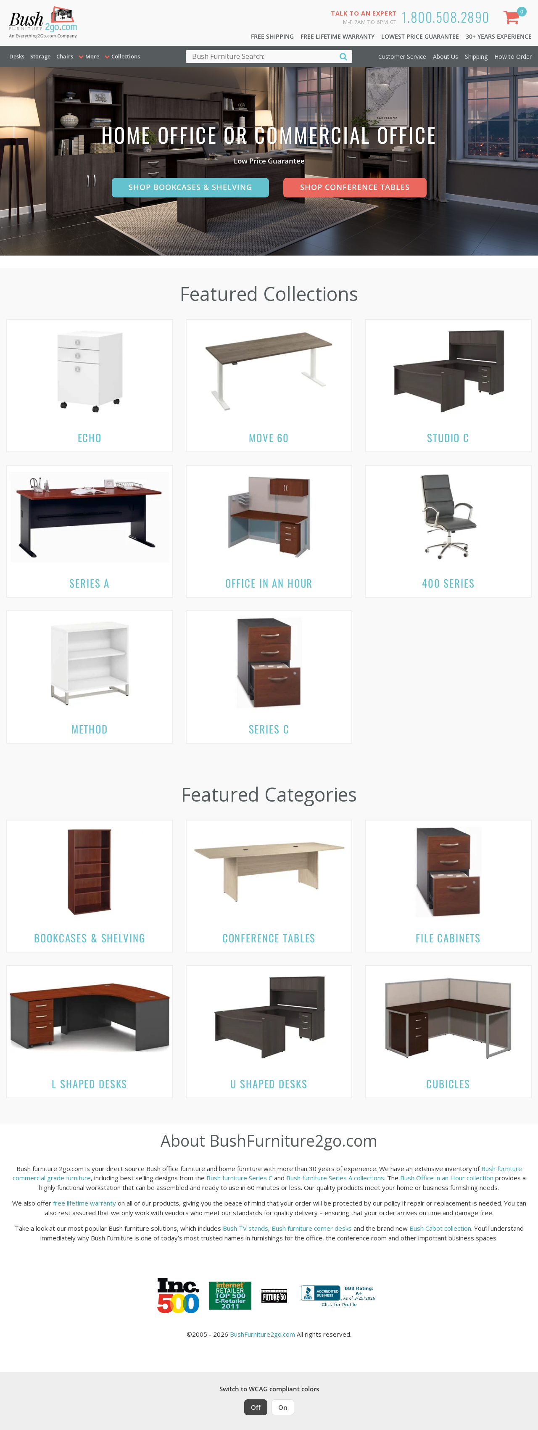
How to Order (513, 57)
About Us (445, 57)
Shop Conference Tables (355, 187)
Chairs (64, 56)
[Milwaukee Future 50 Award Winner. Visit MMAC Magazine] (274, 1296)
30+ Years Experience (499, 36)
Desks (16, 56)
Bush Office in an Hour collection (446, 1178)
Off (256, 1407)
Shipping (476, 57)
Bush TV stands (245, 1228)
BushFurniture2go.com (262, 1334)
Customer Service (402, 57)
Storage (40, 56)
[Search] (343, 56)
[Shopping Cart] (513, 19)
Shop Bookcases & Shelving (190, 187)
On (282, 1407)
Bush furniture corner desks (312, 1228)
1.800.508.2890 (446, 16)
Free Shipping (272, 36)
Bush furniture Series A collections (335, 1178)
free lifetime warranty (84, 1203)
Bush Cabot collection (440, 1228)
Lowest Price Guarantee (420, 36)
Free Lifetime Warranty (337, 36)
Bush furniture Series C (239, 1178)
